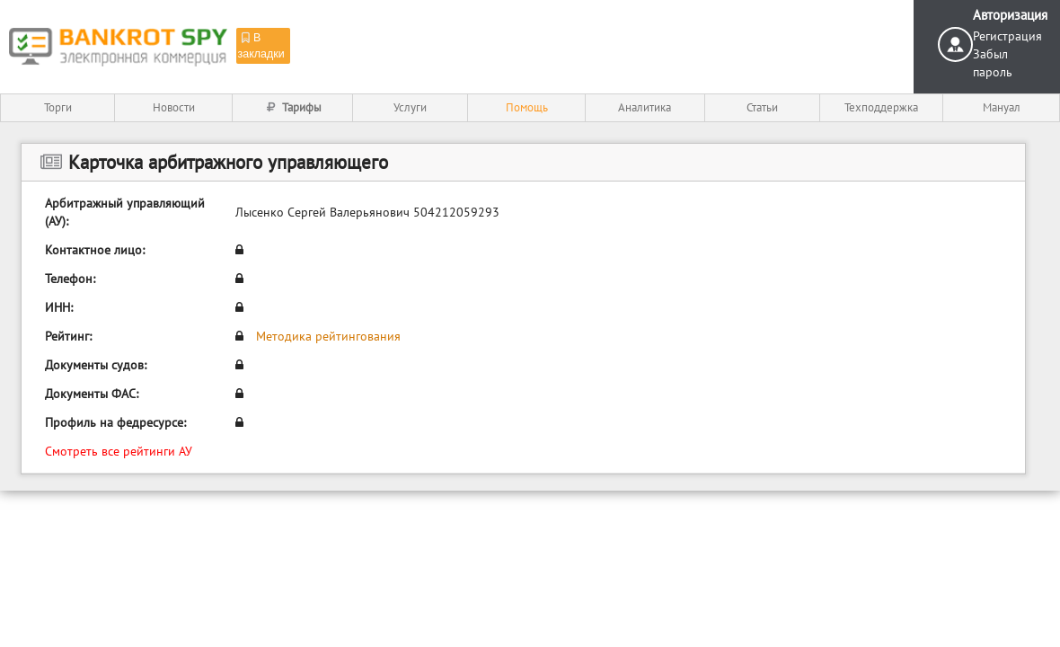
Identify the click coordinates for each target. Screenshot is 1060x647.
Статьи (762, 107)
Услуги (410, 107)
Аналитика (644, 107)
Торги (58, 107)
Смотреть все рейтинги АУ (118, 451)
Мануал (1001, 107)
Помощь (527, 107)
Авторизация (1010, 14)
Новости (174, 107)
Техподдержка (881, 107)
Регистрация (1007, 36)
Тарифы (292, 107)
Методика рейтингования (328, 336)
